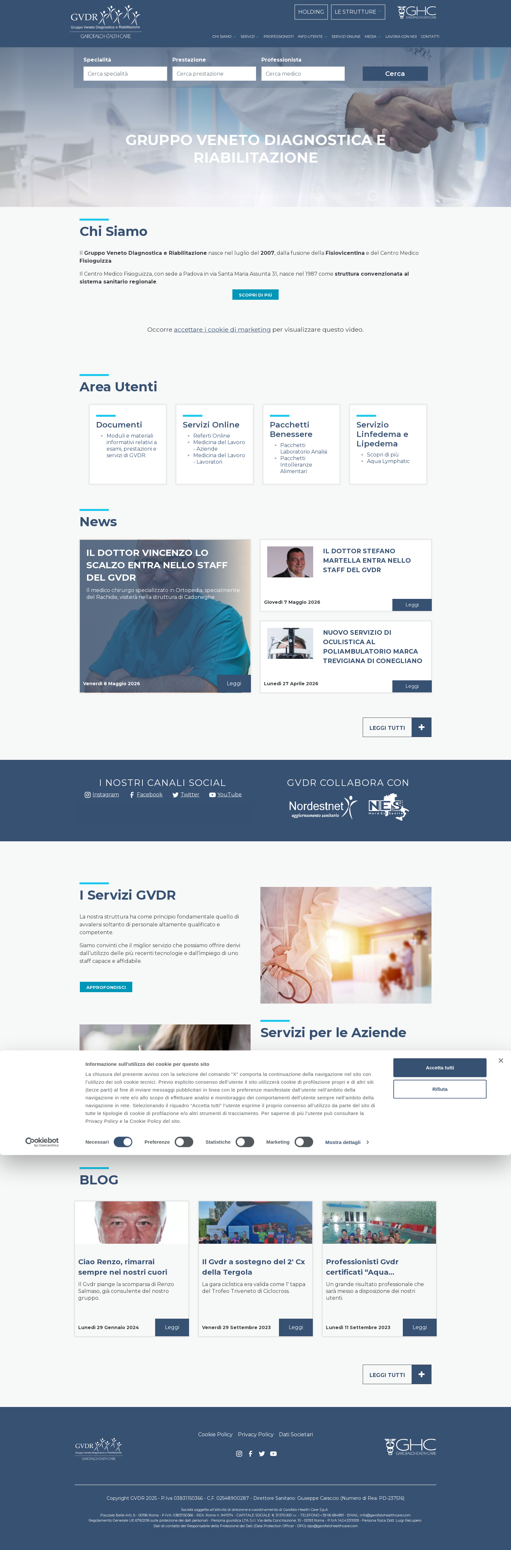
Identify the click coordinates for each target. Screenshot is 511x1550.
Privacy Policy (256, 1434)
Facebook (132, 797)
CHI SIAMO (221, 36)
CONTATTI (430, 36)
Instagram (88, 797)
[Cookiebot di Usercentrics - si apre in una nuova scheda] (42, 1537)
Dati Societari (296, 1434)
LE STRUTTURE (355, 12)
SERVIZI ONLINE (345, 36)
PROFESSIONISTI (279, 36)
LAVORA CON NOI (401, 36)
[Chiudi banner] (501, 1455)
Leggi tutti (400, 727)
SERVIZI (248, 36)
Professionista (281, 60)
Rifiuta (440, 1484)
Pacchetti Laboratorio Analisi (303, 448)
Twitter (176, 797)
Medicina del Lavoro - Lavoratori (219, 458)
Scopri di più (383, 455)
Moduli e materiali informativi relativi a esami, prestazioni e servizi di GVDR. (132, 445)
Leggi (234, 683)
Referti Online (211, 436)
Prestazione (189, 60)
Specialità (97, 60)
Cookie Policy (215, 1434)
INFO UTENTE (310, 36)
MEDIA (370, 36)
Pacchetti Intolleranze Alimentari (296, 464)
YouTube (229, 794)
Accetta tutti (440, 1462)
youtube (212, 796)
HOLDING (311, 12)
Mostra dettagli (342, 1537)
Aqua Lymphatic (388, 461)
